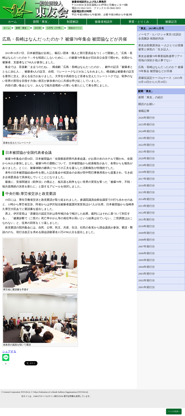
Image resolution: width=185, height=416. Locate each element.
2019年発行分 (146, 165)
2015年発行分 (146, 192)
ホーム (12, 21)
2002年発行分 (146, 280)
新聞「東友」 (42, 21)
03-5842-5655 (84, 8)
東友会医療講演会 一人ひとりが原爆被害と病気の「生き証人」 (160, 47)
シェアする (9, 351)
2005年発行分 (146, 260)
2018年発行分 (146, 172)
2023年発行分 (146, 138)
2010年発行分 (146, 226)
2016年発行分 (146, 185)
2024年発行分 (146, 131)
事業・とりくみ (139, 21)
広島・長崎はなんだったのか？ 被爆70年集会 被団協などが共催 (160, 69)
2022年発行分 (146, 144)
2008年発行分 (146, 239)
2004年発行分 (146, 266)
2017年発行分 (146, 178)
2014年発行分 (146, 199)
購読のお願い (146, 104)
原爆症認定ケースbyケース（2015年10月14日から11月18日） (160, 79)
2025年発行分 (146, 124)
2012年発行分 (146, 212)
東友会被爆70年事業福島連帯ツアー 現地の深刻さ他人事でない (160, 58)
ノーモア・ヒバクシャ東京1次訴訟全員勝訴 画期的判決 (159, 36)
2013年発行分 (146, 205)
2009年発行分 (146, 232)
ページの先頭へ (174, 411)
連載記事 (143, 110)
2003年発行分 (146, 273)
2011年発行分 (146, 219)
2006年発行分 (146, 253)
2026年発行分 (146, 117)
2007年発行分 (146, 246)
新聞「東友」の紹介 (150, 97)
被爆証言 (171, 21)
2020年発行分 (146, 158)
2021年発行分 (146, 151)
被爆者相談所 (103, 21)
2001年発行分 (146, 287)
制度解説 (72, 21)
